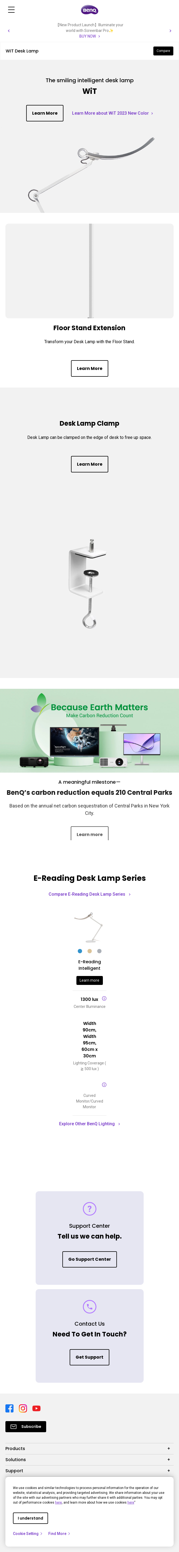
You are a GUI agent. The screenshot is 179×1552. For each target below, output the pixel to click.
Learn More (45, 113)
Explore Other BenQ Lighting (89, 1123)
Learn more (89, 980)
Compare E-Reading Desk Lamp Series (89, 894)
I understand (30, 1518)
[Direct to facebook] (10, 1408)
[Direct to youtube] (36, 1408)
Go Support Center (89, 1259)
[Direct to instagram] (23, 1408)
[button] (8, 31)
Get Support (89, 1357)
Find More (59, 1533)
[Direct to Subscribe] (25, 1426)
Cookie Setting (28, 1533)
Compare (163, 51)
